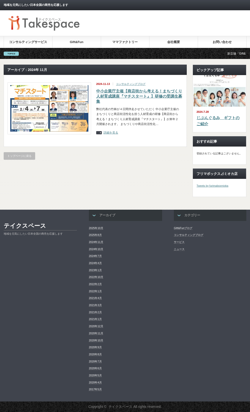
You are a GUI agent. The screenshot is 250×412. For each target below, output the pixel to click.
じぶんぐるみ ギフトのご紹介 (218, 121)
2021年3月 (95, 305)
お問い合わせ (222, 42)
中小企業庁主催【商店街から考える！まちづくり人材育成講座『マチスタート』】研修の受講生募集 (139, 96)
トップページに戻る (19, 155)
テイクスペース (25, 225)
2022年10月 (96, 276)
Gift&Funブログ (183, 228)
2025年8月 (95, 234)
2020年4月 (95, 382)
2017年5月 (95, 389)
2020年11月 (96, 333)
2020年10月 (96, 340)
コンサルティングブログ (131, 83)
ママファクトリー (125, 42)
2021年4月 (95, 298)
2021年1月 (95, 319)
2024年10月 (96, 249)
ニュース (179, 249)
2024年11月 (96, 241)
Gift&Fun (76, 42)
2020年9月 (95, 347)
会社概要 (173, 42)
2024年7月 (95, 255)
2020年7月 (95, 361)
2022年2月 (95, 284)
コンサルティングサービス (28, 42)
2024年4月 (95, 263)
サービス (179, 241)
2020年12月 (96, 326)
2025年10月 (96, 228)
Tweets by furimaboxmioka (212, 185)
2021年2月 (95, 312)
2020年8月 (95, 354)
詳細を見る (111, 132)
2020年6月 (95, 368)
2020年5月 (95, 375)
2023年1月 (95, 270)
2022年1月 (95, 291)
